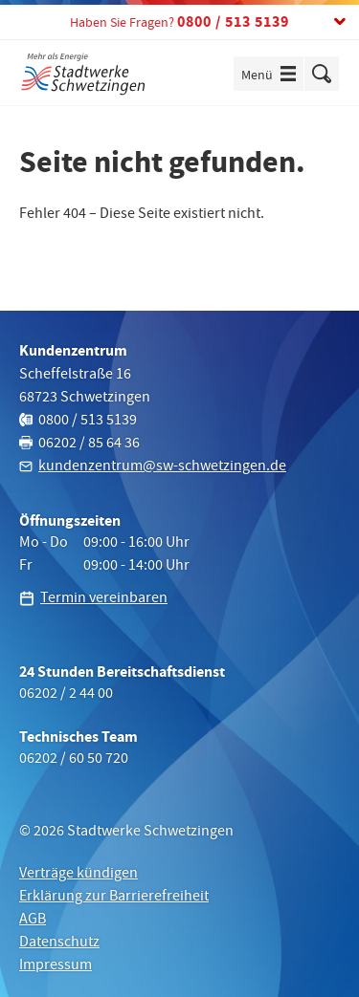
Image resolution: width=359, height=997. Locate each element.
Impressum (55, 966)
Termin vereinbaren (104, 599)
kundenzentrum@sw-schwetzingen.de (162, 467)
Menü (272, 76)
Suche (321, 73)
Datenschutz (59, 943)
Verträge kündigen (78, 874)
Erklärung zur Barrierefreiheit (114, 897)
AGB (32, 920)
